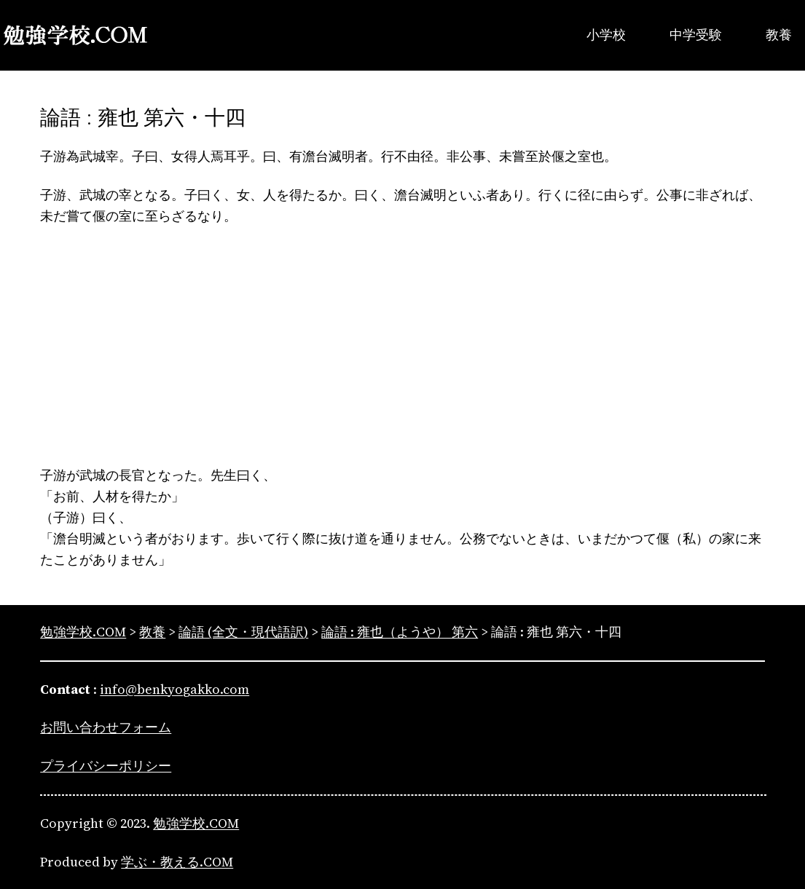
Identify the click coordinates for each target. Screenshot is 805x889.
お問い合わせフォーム (105, 727)
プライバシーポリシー (105, 765)
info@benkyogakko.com (174, 689)
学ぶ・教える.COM (177, 862)
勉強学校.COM (196, 823)
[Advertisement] (402, 346)
